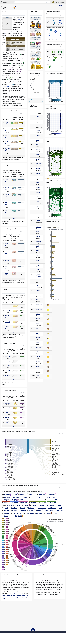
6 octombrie (24, 502)
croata (37, 211)
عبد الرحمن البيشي (11, 595)
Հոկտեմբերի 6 (17, 513)
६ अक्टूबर (14, 510)
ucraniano (38, 347)
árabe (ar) (7, 361)
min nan (38, 375)
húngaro (38, 216)
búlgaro (38, 130)
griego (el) (7, 366)
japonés (38, 236)
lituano (37, 260)
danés (37, 144)
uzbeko (38, 356)
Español (4, 2)
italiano (37, 231)
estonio (38, 173)
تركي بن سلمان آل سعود (12, 597)
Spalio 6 (6, 508)
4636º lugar (22, 62)
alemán (38, 149)
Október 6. (7, 497)
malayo (38, 265)
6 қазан (39, 510)
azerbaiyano (39, 121)
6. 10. (60, 508)
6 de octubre (23, 494)
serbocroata (39, 304)
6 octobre (25, 497)
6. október (59, 505)
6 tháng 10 (17, 505)
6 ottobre (48, 497)
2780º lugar (20, 65)
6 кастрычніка (30, 513)
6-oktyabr (6, 513)
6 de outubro (16, 497)
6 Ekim (55, 497)
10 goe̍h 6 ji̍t (18, 516)
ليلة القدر (18, 595)
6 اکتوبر (56, 513)
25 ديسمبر (39, 101)
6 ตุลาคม (6, 502)
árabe (37, 116)
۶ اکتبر (34, 505)
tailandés (38, 337)
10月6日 (14, 494)
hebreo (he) (7, 412)
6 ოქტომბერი (49, 510)
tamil (37, 333)
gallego (38, 197)
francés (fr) (7, 322)
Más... (13, 156)
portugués (38, 290)
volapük (38, 366)
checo (37, 140)
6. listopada (50, 505)
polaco (37, 285)
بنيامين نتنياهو (11, 593)
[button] (20, 14)
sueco (37, 328)
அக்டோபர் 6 (52, 508)
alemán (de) (8, 311)
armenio (38, 220)
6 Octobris (39, 513)
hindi (37, 206)
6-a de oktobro (42, 508)
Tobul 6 (6, 516)
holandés (38, 269)
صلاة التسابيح (24, 595)
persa (37, 182)
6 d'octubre (14, 508)
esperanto (38, 163)
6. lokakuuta (15, 502)
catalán (38, 135)
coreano (38, 250)
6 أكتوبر (19, 19)
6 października (51, 494)
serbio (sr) (7, 422)
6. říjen (57, 500)
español (38, 168)
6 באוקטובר (40, 500)
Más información (46, 596)
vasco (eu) (7, 370)
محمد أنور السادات (31, 100)
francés (38, 192)
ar (9, 6)
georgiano (38, 241)
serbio (37, 323)
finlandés (38, 187)
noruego (38, 281)
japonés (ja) (8, 403)
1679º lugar (18, 71)
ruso (37, 299)
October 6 (7, 494)
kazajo (37, 246)
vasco (37, 178)
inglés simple (39, 309)
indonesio (38, 227)
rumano (38, 295)
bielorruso (38, 126)
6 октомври (34, 502)
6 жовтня (49, 500)
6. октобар (41, 505)
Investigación (46, 2)
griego (37, 154)
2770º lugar (10, 69)
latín (37, 255)
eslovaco (38, 314)
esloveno (38, 318)
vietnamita (38, 361)
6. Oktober (42, 494)
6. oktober (43, 502)
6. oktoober (31, 508)
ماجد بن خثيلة (22, 597)
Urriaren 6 (31, 510)
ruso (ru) (7, 417)
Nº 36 (53, 52)
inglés (5, 33)
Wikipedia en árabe (58, 2)
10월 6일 (14, 500)
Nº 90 (60, 52)
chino (37, 371)
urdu (37, 352)
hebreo (38, 201)
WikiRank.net (62, 6)
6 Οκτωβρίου (52, 502)
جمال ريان (17, 593)
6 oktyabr (22, 508)
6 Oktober (22, 500)
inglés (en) (7, 306)
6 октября (33, 494)
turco (37, 342)
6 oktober (40, 497)
